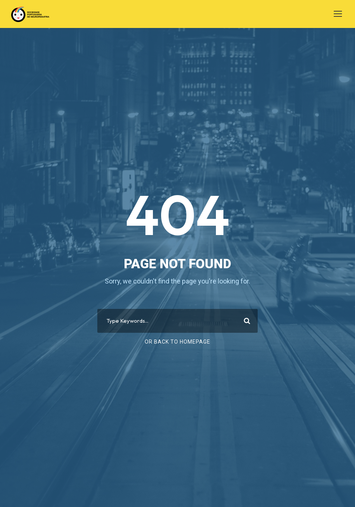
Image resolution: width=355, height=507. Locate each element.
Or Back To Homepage (177, 342)
